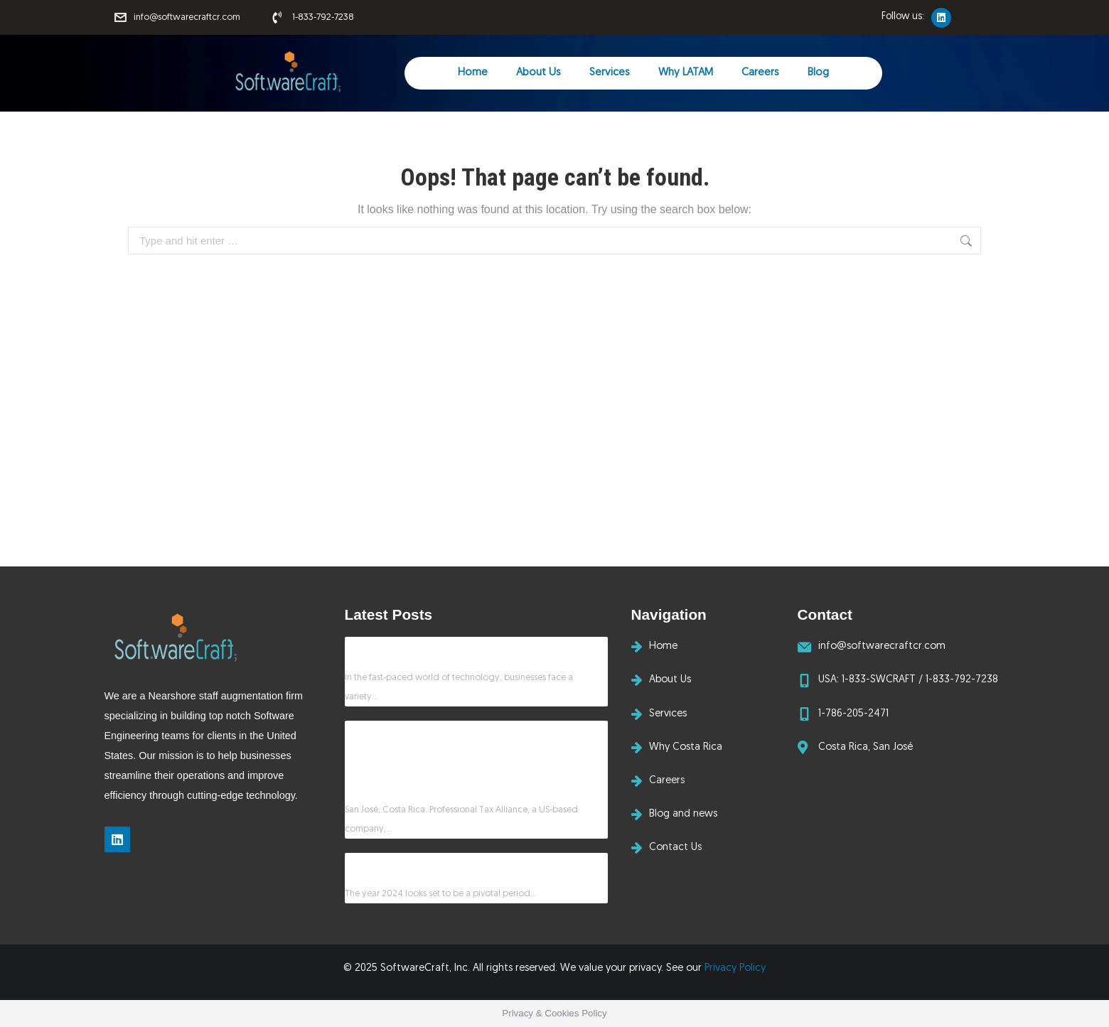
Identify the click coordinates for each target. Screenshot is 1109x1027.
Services (609, 73)
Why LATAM (685, 73)
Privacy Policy (735, 968)
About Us (538, 73)
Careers (760, 73)
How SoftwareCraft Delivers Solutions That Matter (463, 648)
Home (473, 73)
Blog (818, 73)
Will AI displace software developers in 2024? (449, 864)
